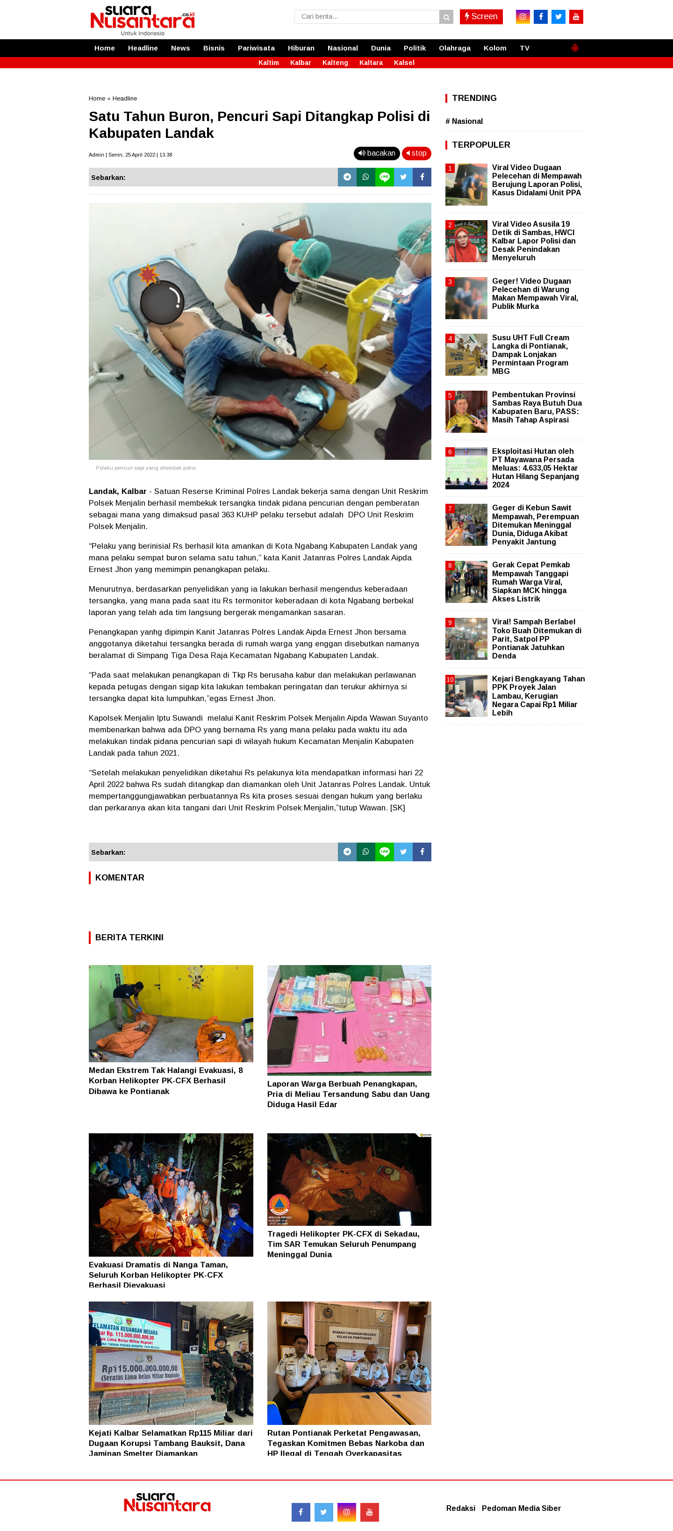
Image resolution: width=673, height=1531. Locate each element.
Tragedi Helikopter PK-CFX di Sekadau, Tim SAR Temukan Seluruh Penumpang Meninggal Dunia (343, 1244)
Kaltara (371, 62)
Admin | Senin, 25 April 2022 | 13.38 (130, 154)
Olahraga (455, 48)
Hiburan (301, 48)
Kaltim (268, 62)
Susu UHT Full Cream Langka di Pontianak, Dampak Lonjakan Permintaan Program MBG (530, 355)
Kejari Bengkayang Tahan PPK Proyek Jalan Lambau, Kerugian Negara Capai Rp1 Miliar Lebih (538, 696)
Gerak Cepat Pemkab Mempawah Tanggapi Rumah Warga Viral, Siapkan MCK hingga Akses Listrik (531, 582)
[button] (575, 44)
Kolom (495, 48)
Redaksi (460, 1508)
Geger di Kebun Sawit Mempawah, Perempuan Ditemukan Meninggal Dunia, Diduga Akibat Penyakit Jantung (535, 525)
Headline (143, 48)
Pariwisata (256, 48)
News (180, 48)
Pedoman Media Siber (521, 1508)
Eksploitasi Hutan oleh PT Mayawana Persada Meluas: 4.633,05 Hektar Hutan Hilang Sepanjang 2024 (535, 468)
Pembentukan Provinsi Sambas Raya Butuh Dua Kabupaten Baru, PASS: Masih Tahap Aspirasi (537, 407)
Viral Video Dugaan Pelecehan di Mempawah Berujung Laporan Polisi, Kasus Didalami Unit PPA (537, 180)
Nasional (343, 48)
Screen (481, 16)
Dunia (381, 48)
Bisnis (214, 48)
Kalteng (335, 62)
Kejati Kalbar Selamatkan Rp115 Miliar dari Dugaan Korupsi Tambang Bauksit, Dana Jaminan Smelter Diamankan (171, 1443)
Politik (415, 48)
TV (525, 48)
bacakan (376, 153)
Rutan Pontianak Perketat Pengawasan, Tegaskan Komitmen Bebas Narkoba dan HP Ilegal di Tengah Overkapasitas (345, 1443)
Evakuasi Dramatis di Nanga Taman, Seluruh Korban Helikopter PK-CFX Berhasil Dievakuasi (158, 1275)
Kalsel (404, 62)
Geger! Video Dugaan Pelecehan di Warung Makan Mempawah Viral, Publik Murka (535, 294)
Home (104, 48)
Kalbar (300, 62)
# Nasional (464, 121)
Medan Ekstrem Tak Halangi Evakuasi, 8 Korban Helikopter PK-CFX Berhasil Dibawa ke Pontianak (166, 1080)
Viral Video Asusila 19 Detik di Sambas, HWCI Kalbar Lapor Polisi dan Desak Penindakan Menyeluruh (534, 241)
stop (417, 153)
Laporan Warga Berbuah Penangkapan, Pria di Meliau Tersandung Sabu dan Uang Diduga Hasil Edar (348, 1094)
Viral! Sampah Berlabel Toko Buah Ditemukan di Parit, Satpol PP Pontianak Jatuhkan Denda (536, 639)
